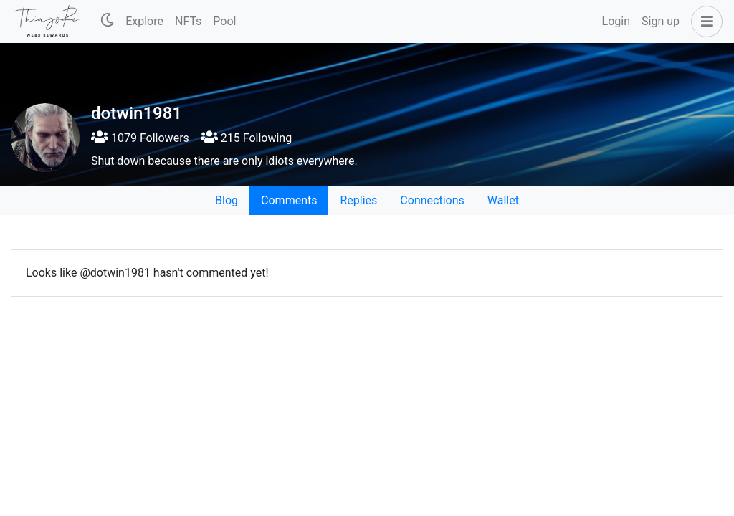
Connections (432, 200)
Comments (289, 200)
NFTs (188, 21)
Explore (144, 21)
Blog (226, 200)
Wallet (503, 200)
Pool (224, 21)
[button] (704, 21)
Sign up (661, 21)
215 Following (246, 138)
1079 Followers (140, 138)
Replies (358, 200)
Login (616, 21)
